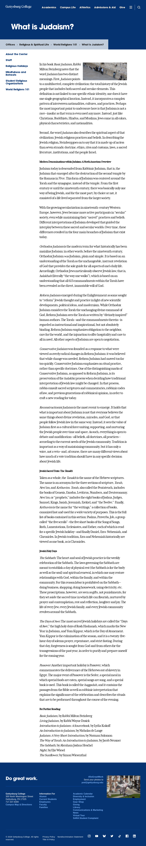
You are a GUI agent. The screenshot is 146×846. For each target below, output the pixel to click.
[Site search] (138, 7)
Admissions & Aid (105, 7)
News (76, 813)
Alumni (43, 796)
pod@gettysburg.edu (92, 782)
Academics (49, 7)
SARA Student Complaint (85, 818)
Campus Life (68, 7)
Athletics (85, 7)
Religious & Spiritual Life (34, 44)
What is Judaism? (93, 44)
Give (122, 7)
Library (76, 807)
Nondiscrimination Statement (70, 837)
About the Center (17, 54)
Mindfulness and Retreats (16, 73)
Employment (79, 799)
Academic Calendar (83, 794)
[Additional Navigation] (130, 7)
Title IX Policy (49, 839)
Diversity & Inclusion (83, 796)
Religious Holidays (17, 66)
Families (43, 807)
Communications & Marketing (88, 810)
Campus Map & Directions (19, 804)
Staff (9, 60)
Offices (10, 44)
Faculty (43, 804)
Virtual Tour (79, 815)
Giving (76, 804)
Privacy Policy (49, 837)
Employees (45, 802)
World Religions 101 (65, 44)
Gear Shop (78, 802)
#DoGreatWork (95, 777)
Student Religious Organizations (16, 82)
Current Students (48, 799)
